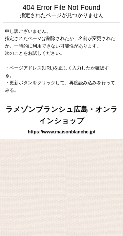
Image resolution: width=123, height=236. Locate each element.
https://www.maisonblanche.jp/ (61, 131)
